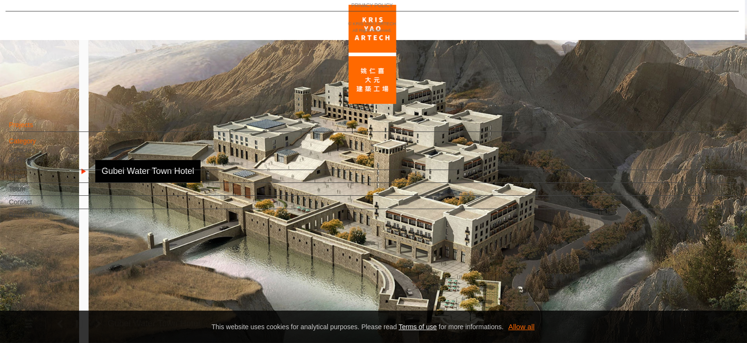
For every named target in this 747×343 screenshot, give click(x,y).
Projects (37, 129)
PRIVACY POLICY (49, 308)
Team (33, 193)
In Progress (42, 164)
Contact (36, 207)
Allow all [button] (521, 327)
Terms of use (418, 327)
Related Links (45, 219)
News (33, 180)
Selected (38, 155)
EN (65, 280)
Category (38, 146)
